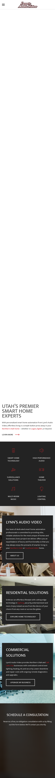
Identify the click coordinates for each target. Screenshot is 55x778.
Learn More (7, 434)
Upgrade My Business (20, 682)
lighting (21, 603)
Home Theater (42, 479)
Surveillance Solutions (13, 479)
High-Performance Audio (41, 459)
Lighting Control (42, 498)
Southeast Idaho (32, 548)
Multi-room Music (13, 498)
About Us (14, 555)
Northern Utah (16, 548)
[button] (3, 4)
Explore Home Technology (23, 616)
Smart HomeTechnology (13, 459)
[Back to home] (27, 4)
